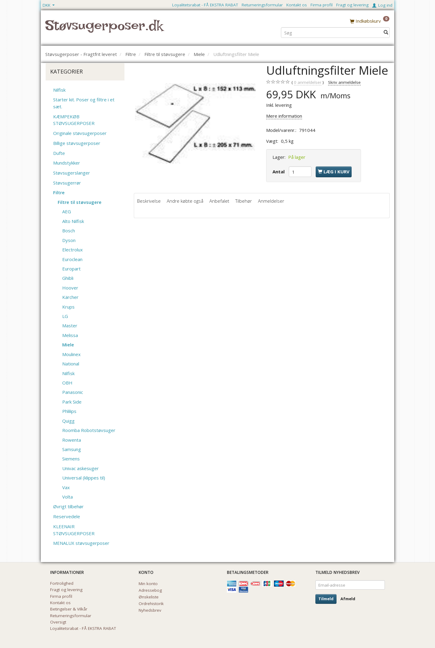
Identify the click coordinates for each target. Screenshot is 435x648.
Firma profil (322, 5)
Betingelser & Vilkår (68, 609)
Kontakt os (296, 5)
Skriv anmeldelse (344, 82)
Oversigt (58, 622)
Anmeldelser (271, 201)
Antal (279, 172)
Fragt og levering (352, 5)
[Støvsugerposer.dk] (104, 29)
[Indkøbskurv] (369, 21)
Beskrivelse (149, 201)
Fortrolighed (61, 583)
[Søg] (386, 32)
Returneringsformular (262, 5)
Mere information (284, 116)
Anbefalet (219, 201)
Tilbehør (243, 201)
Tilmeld (326, 598)
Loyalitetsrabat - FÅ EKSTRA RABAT (205, 5)
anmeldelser (307, 82)
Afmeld (347, 598)
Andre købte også (185, 201)
